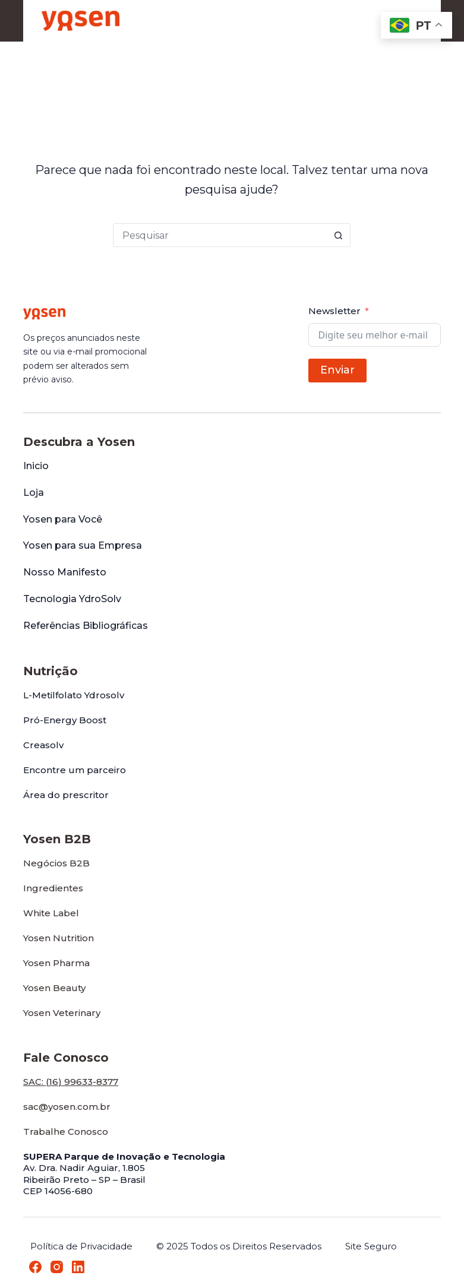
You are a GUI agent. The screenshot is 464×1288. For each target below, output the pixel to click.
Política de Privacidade (81, 1246)
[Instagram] (56, 1267)
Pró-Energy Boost (64, 720)
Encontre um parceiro (74, 770)
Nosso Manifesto (64, 572)
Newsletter (334, 311)
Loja (33, 492)
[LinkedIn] (78, 1267)
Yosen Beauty (54, 987)
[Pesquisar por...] (220, 235)
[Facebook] (35, 1267)
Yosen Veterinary (61, 1012)
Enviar (337, 369)
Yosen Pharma (56, 963)
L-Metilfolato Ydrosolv (73, 695)
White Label (51, 913)
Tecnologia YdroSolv (72, 599)
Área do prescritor (66, 794)
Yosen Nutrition (58, 938)
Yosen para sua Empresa (82, 545)
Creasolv (43, 745)
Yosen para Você (62, 519)
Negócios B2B (56, 863)
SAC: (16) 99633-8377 (70, 1081)
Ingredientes (53, 888)
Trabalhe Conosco (65, 1131)
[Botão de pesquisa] (339, 235)
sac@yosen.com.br (67, 1106)
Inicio (36, 465)
